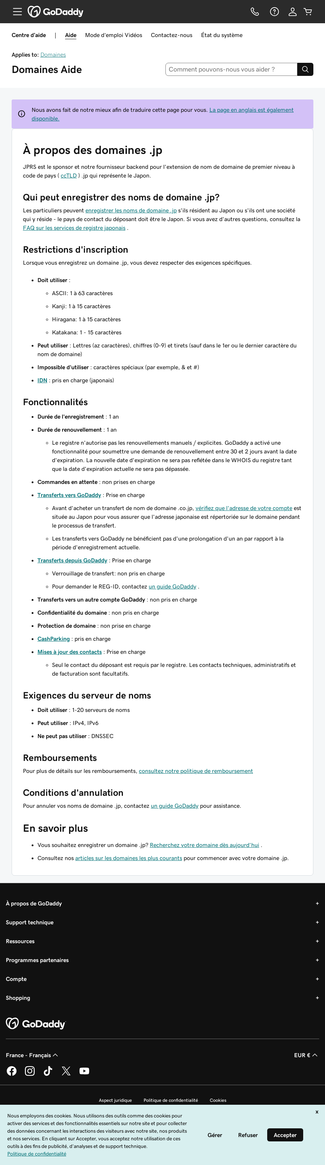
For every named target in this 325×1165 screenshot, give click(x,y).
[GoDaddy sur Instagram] (30, 1075)
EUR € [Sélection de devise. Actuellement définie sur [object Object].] (306, 1055)
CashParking (53, 638)
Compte (16, 979)
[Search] (305, 69)
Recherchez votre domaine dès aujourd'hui (204, 845)
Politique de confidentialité (171, 1100)
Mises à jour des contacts (69, 652)
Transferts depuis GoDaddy (72, 560)
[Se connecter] (292, 11)
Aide (70, 35)
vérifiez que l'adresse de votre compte (244, 508)
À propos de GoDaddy (34, 903)
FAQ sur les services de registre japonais (74, 228)
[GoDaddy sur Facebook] (11, 1075)
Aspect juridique (115, 1100)
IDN (42, 380)
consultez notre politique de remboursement (196, 771)
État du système (221, 35)
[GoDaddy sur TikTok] (48, 1075)
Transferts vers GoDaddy (69, 495)
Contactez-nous (171, 35)
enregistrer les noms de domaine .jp (131, 210)
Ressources (20, 941)
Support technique (29, 922)
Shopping (18, 998)
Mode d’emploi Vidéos (113, 35)
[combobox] (231, 69)
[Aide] (274, 11)
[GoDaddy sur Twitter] (66, 1075)
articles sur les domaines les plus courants (128, 858)
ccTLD (69, 175)
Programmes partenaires (37, 960)
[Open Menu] (14, 12)
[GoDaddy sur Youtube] (84, 1075)
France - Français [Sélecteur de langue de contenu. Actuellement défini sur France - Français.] (33, 1055)
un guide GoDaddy (172, 586)
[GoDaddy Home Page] (36, 1024)
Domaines (53, 54)
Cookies (218, 1100)
